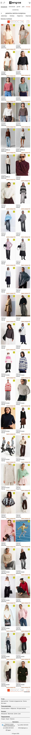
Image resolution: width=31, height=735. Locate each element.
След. (27, 21)
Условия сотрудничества (15, 701)
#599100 (18, 542)
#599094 (18, 627)
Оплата (25, 701)
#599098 (18, 570)
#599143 (3, 317)
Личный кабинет (5, 708)
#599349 (18, 148)
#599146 (3, 289)
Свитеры (12, 15)
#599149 (18, 233)
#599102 (18, 514)
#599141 (3, 345)
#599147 (18, 261)
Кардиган (18, 489)
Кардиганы (20, 15)
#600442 (18, 123)
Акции (7, 719)
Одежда (15, 13)
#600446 (18, 71)
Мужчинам (10, 713)
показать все (27, 691)
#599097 (3, 599)
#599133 (3, 458)
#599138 (18, 373)
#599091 (3, 683)
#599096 (18, 599)
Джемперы (4, 15)
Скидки (3, 719)
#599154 (18, 176)
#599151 (18, 205)
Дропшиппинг (4, 701)
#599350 (3, 148)
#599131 (3, 486)
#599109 (3, 514)
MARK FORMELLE (5, 150)
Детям (16, 713)
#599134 (18, 430)
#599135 (3, 430)
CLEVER (3, 46)
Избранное (13, 708)
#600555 (18, 45)
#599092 (18, 655)
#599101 (3, 542)
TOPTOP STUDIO (5, 375)
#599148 (3, 261)
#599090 (18, 683)
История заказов (21, 708)
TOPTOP (18, 178)
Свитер (18, 179)
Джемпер (3, 47)
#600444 (18, 97)
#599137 (3, 402)
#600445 (3, 97)
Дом (19, 713)
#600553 (3, 72)
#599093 (3, 655)
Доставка (3, 703)
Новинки (12, 719)
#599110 (18, 486)
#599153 (3, 205)
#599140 (18, 345)
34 (22, 21)
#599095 (3, 627)
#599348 (3, 175)
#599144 (18, 289)
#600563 (3, 45)
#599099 (3, 570)
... (19, 21)
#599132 (18, 458)
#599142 (18, 317)
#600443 (3, 123)
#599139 (3, 373)
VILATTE (18, 72)
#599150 (3, 233)
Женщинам (4, 713)
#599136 (18, 402)
